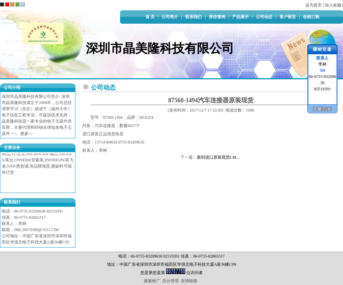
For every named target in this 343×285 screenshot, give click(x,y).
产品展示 (240, 16)
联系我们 (193, 16)
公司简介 (170, 16)
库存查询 (217, 16)
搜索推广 (152, 280)
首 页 (150, 16)
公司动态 (264, 16)
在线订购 (311, 16)
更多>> (26, 133)
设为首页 (313, 5)
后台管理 (170, 280)
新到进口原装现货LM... (218, 157)
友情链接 (189, 280)
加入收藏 (333, 5)
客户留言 (288, 16)
